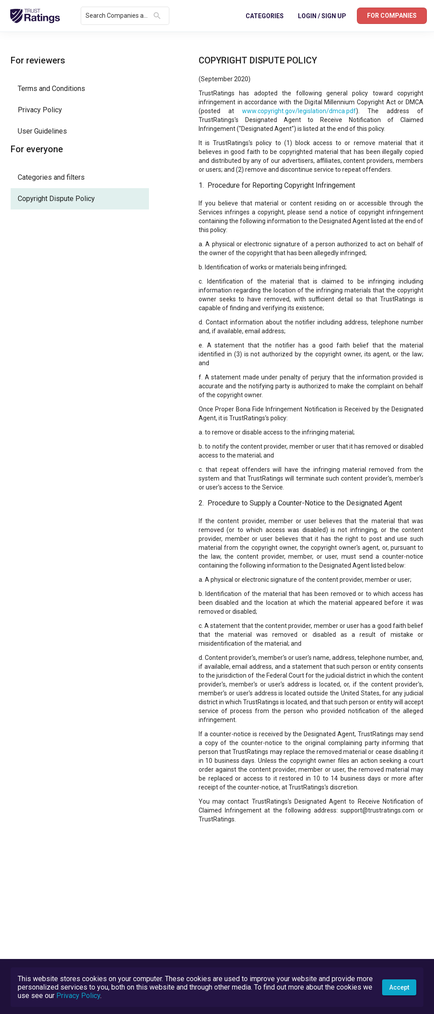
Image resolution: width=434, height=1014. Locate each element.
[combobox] (117, 16)
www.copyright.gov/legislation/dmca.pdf (299, 110)
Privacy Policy (78, 995)
